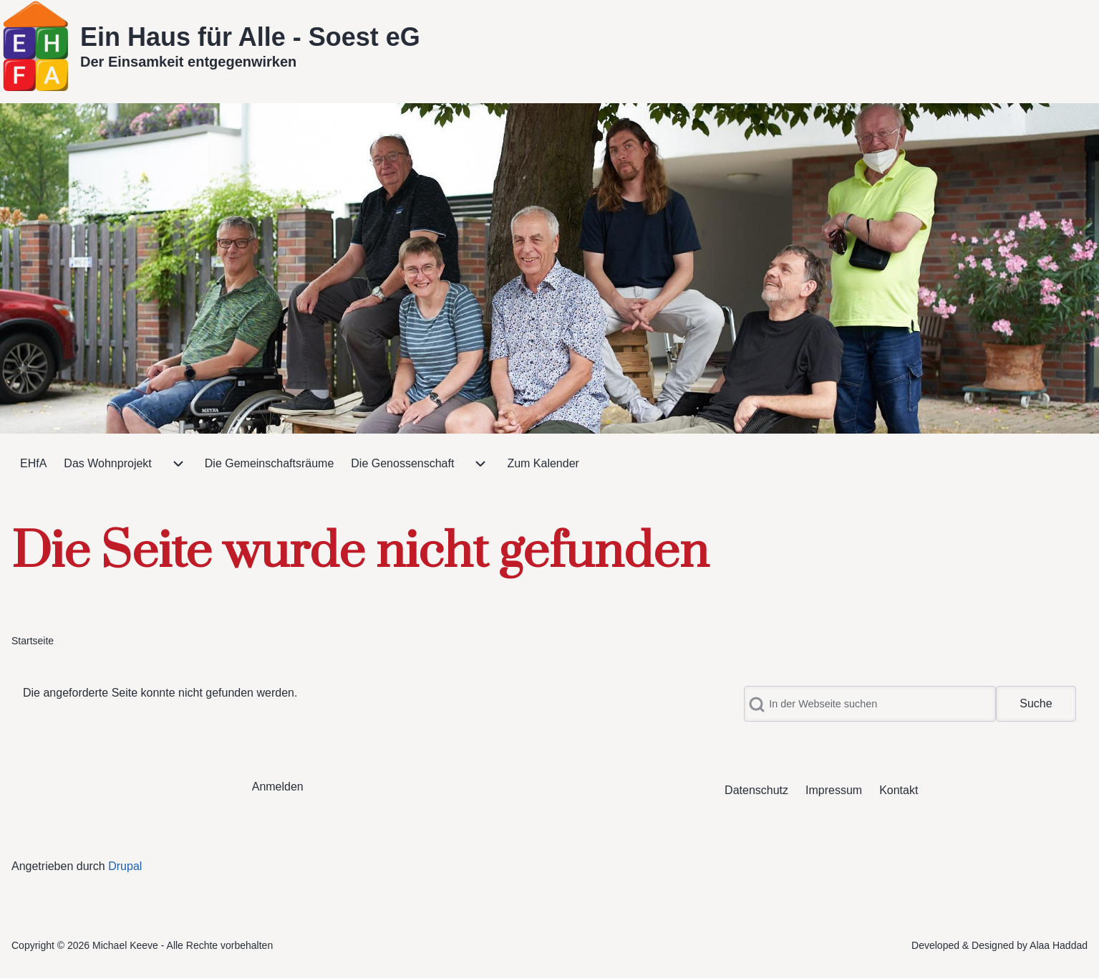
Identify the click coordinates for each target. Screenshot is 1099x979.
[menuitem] (33, 463)
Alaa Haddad (1059, 945)
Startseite (32, 640)
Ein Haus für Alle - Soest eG (250, 37)
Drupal (125, 866)
